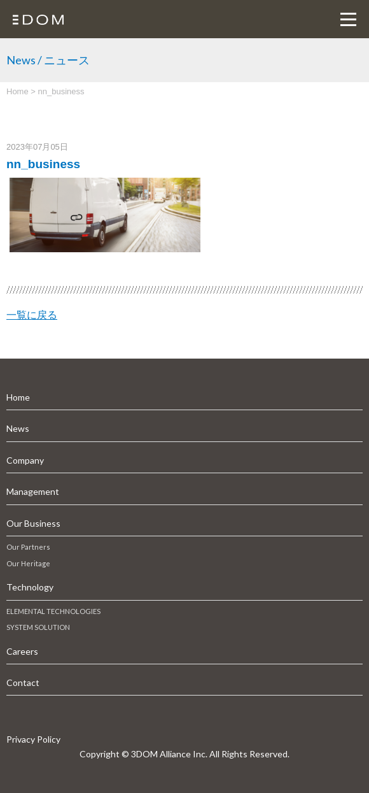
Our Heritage (28, 563)
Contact (22, 682)
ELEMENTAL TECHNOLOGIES (53, 611)
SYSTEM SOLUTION (38, 627)
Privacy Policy (33, 739)
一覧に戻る (31, 315)
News (17, 428)
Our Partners (28, 547)
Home (18, 397)
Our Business (33, 523)
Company (25, 460)
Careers (22, 651)
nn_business (43, 164)
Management (32, 491)
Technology (29, 587)
